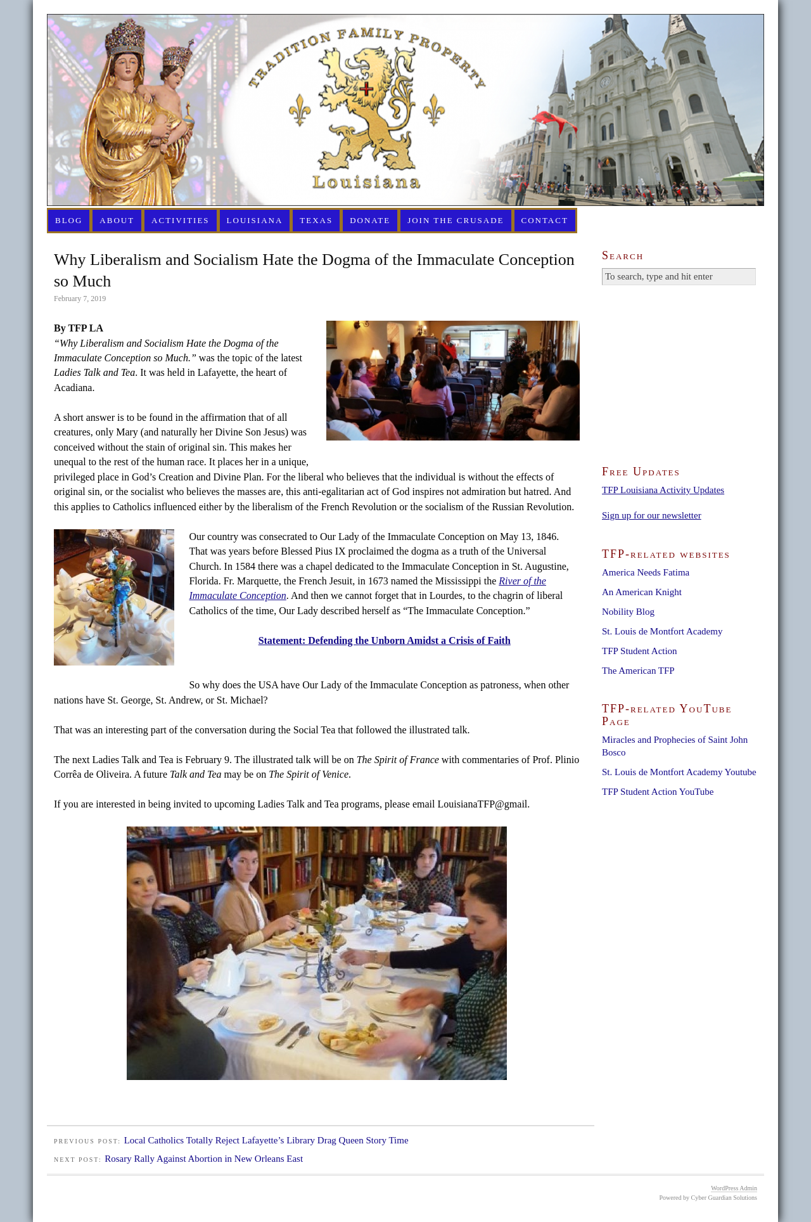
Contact (544, 220)
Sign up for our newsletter (651, 515)
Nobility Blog (628, 612)
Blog (68, 220)
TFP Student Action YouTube (657, 792)
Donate (370, 220)
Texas (316, 220)
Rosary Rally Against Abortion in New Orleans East (204, 1159)
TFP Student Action (639, 651)
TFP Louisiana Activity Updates (663, 490)
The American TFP (638, 671)
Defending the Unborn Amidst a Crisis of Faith (409, 640)
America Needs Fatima (645, 572)
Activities (180, 220)
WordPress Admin (734, 1188)
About (116, 220)
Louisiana (255, 220)
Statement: (284, 640)
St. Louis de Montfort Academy (662, 631)
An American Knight (642, 592)
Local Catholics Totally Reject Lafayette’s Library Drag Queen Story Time (266, 1140)
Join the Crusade (455, 220)
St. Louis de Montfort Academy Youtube (679, 772)
